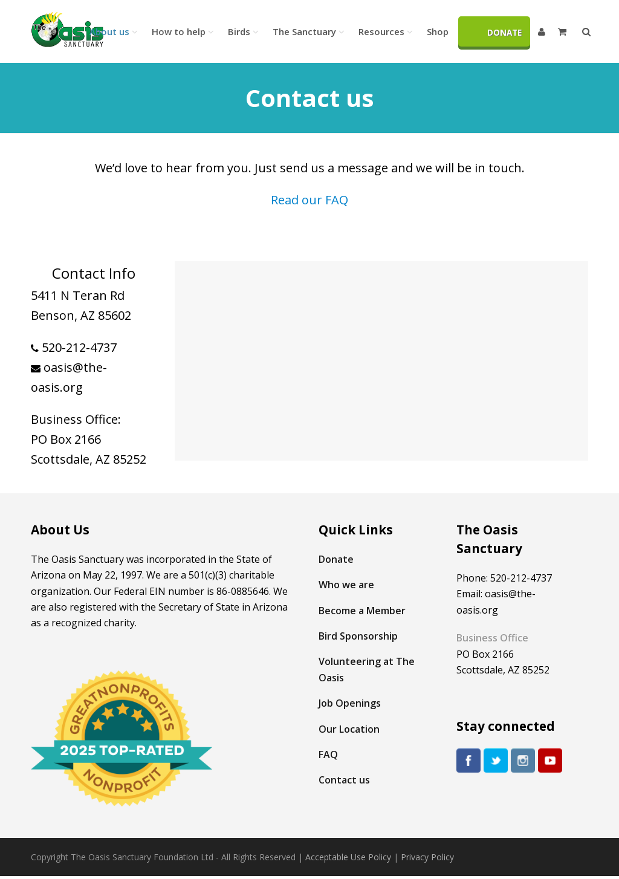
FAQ (328, 754)
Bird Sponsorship (358, 636)
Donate (336, 559)
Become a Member (362, 610)
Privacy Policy (427, 857)
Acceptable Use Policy (348, 857)
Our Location (349, 729)
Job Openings (350, 703)
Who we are (346, 584)
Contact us (344, 780)
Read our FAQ (309, 200)
